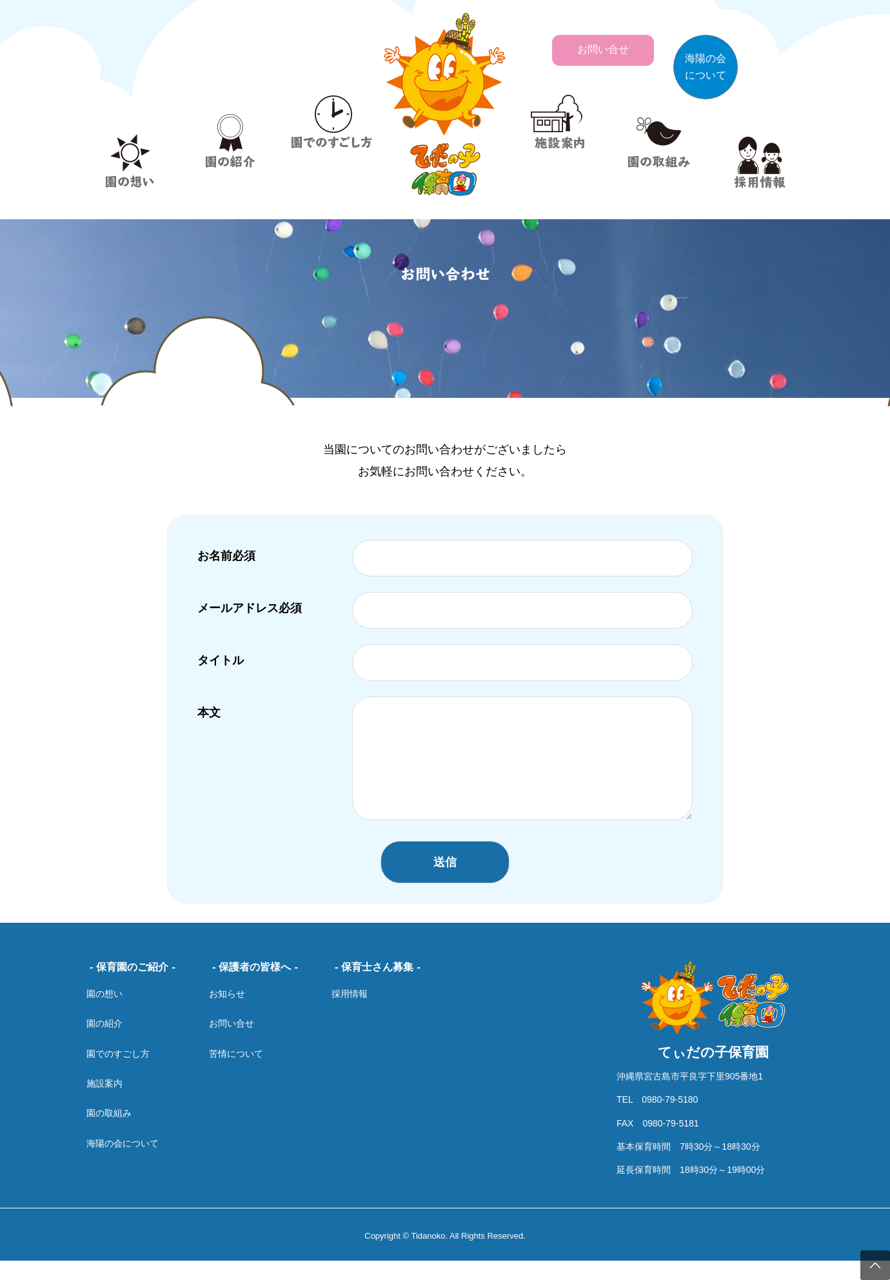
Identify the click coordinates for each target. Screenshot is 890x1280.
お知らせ (227, 1013)
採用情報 (349, 1013)
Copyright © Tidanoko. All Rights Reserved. (444, 1255)
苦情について (236, 1073)
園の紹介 (104, 1043)
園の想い (104, 1013)
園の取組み (109, 1132)
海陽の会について (122, 1162)
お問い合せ (231, 1043)
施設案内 (104, 1103)
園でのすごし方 (118, 1073)
